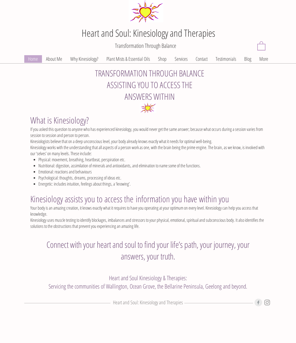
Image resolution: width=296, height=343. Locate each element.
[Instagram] (267, 302)
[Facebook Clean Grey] (258, 302)
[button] (261, 45)
